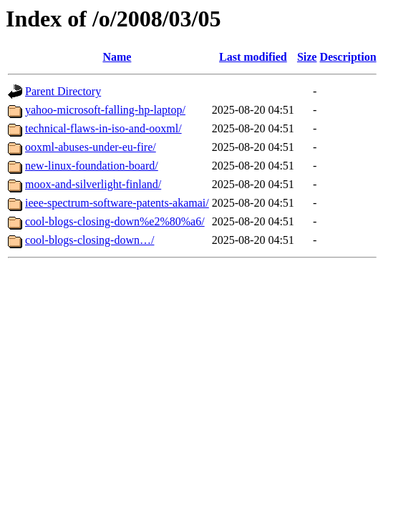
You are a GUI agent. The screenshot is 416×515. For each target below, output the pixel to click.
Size (307, 57)
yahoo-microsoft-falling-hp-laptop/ (105, 110)
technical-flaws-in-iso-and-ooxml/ (103, 128)
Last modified (253, 57)
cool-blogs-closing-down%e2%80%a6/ (115, 221)
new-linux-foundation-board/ (91, 166)
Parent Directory (63, 91)
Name (116, 57)
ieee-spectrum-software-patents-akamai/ (117, 203)
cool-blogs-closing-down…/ (89, 240)
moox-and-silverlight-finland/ (93, 184)
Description (347, 57)
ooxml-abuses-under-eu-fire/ (90, 147)
